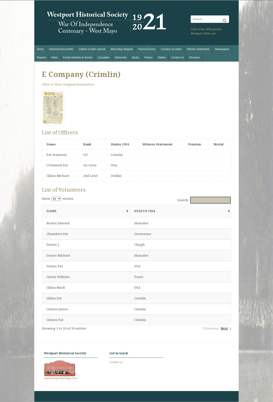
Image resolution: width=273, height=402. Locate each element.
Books (135, 57)
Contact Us (177, 57)
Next (224, 328)
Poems (148, 57)
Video (54, 57)
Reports (41, 57)
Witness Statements (198, 49)
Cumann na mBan (171, 49)
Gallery (162, 57)
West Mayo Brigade (122, 49)
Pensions (194, 57)
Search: (204, 200)
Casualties (104, 57)
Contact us (116, 362)
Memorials (121, 57)
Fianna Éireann (146, 49)
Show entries (57, 199)
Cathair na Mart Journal (91, 49)
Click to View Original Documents (68, 84)
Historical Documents (61, 49)
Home (40, 49)
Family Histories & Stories (77, 57)
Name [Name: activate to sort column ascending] (51, 211)
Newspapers (222, 49)
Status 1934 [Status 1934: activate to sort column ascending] (144, 211)
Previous (212, 328)
